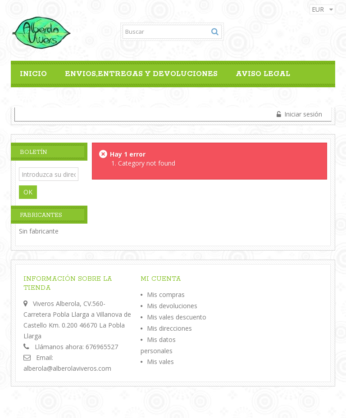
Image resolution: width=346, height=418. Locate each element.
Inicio (33, 74)
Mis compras (166, 294)
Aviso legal (263, 74)
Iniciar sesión (302, 114)
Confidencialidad (62, 97)
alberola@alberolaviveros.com (67, 368)
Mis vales (160, 361)
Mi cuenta (161, 279)
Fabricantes (41, 215)
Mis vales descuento (176, 317)
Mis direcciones (169, 328)
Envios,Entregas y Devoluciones (141, 74)
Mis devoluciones (172, 305)
